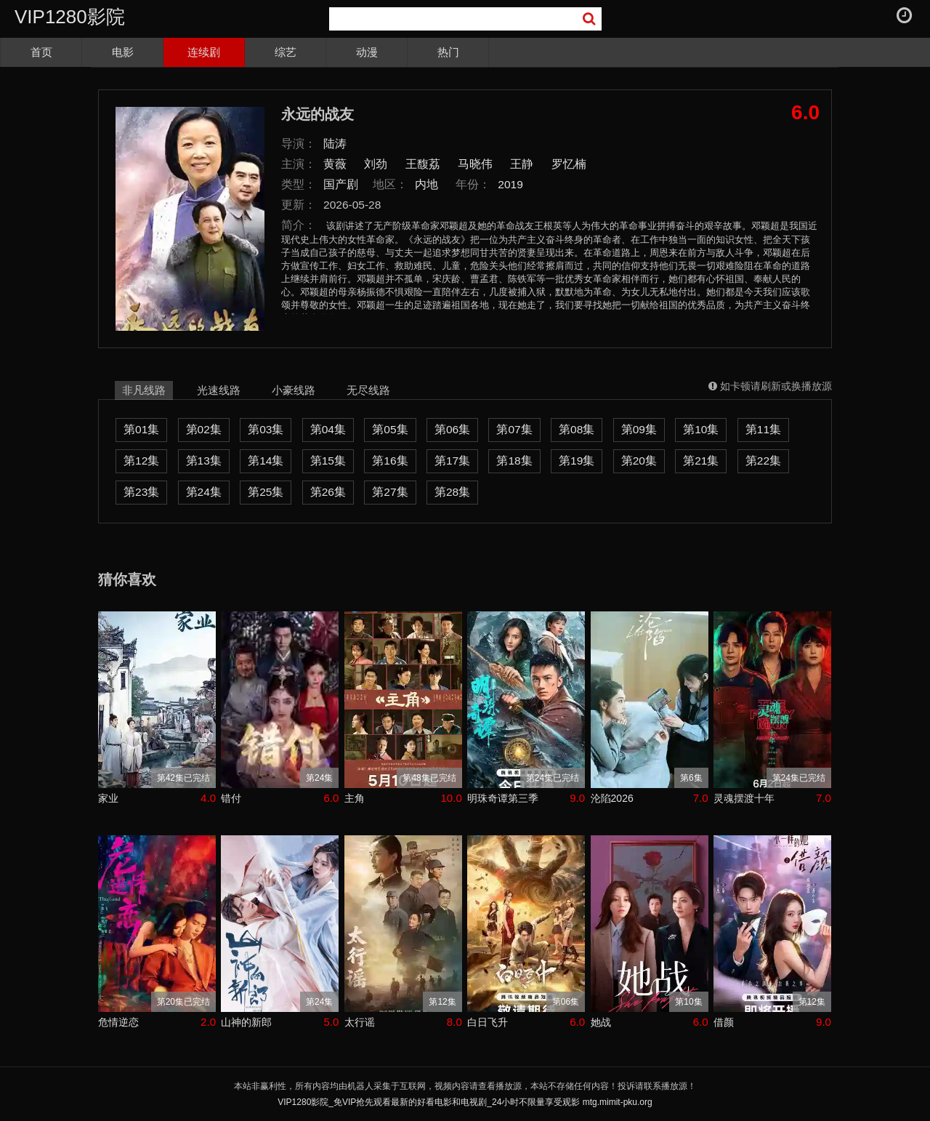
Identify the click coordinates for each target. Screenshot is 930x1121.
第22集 (763, 460)
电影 (123, 52)
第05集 (390, 429)
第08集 (576, 429)
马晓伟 (475, 164)
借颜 (723, 1022)
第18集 (514, 460)
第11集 (763, 429)
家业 (108, 798)
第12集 (141, 460)
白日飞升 (487, 1022)
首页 (41, 52)
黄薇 (335, 164)
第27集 (390, 492)
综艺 (285, 52)
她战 (601, 1022)
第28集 (452, 492)
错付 (231, 798)
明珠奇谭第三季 (502, 798)
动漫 (367, 52)
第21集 (701, 460)
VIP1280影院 (70, 17)
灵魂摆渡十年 (744, 798)
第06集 (452, 429)
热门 (448, 52)
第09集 (639, 429)
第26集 (328, 492)
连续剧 (203, 52)
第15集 (328, 460)
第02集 (204, 429)
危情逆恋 (118, 1022)
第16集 (390, 460)
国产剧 (340, 184)
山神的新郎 (246, 1022)
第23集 (141, 492)
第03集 (265, 429)
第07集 (514, 429)
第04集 (328, 429)
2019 (510, 184)
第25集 (265, 492)
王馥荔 (422, 164)
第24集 (204, 492)
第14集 (265, 460)
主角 (354, 798)
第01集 (141, 429)
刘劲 (375, 164)
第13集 (204, 460)
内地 (426, 184)
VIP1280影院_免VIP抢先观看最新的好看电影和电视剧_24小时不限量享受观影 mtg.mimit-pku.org (465, 1102)
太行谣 (359, 1022)
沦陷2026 (612, 798)
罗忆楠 (568, 164)
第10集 (701, 429)
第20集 (639, 460)
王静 (521, 164)
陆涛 (335, 143)
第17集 (452, 460)
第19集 (576, 460)
